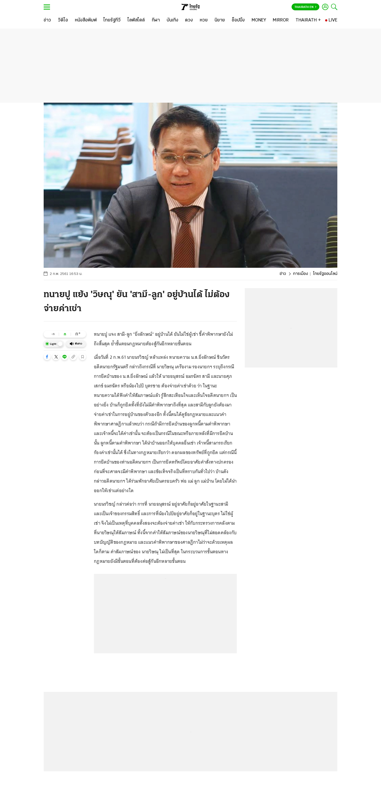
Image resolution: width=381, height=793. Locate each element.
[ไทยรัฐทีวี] (112, 20)
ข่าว (283, 274)
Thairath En (305, 7)
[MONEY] (259, 20)
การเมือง (300, 274)
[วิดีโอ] (63, 20)
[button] (47, 356)
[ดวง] (189, 20)
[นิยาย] (220, 20)
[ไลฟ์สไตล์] (136, 20)
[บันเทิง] (172, 20)
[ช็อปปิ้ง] (238, 20)
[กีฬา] (156, 20)
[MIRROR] (281, 20)
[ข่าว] (47, 20)
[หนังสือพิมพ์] (86, 20)
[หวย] (204, 20)
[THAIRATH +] (308, 20)
